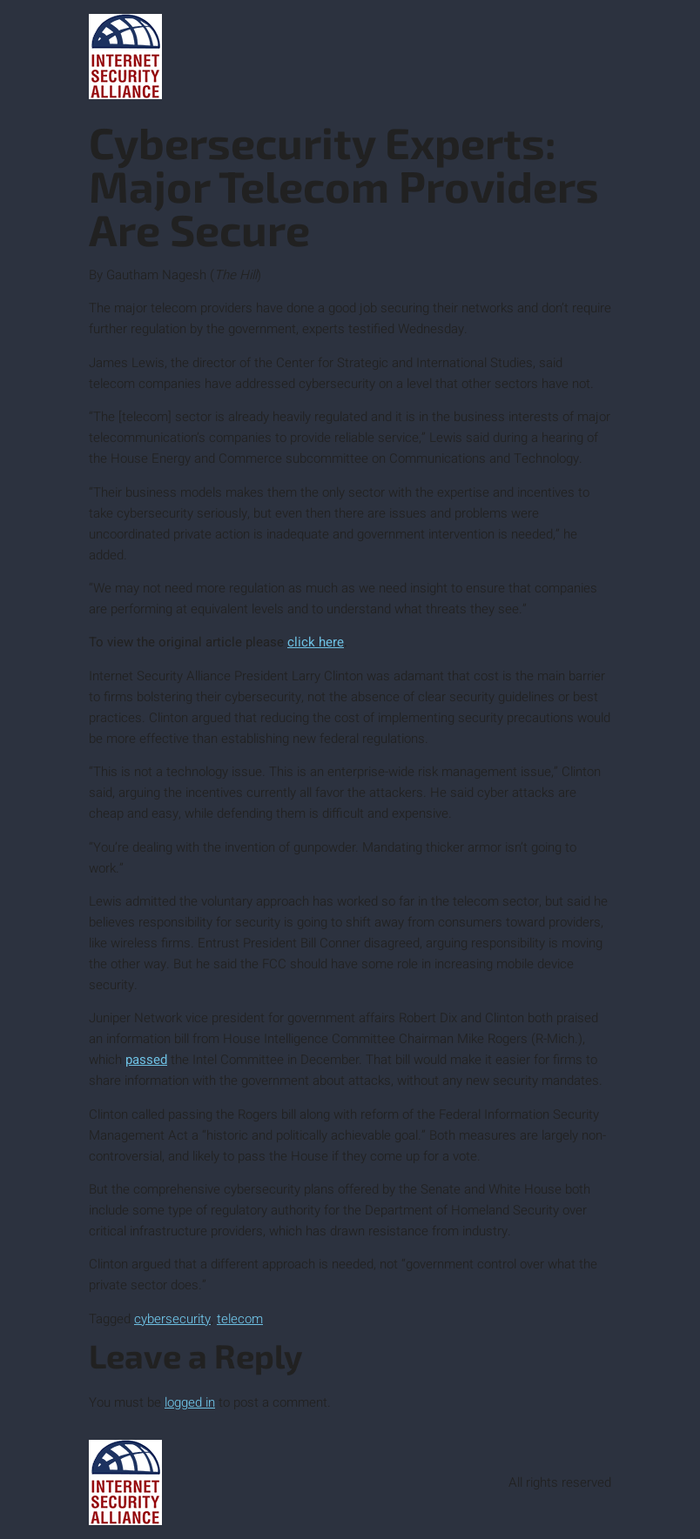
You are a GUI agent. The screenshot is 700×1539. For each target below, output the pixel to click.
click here (315, 642)
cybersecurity (172, 1318)
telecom (240, 1318)
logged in (190, 1402)
